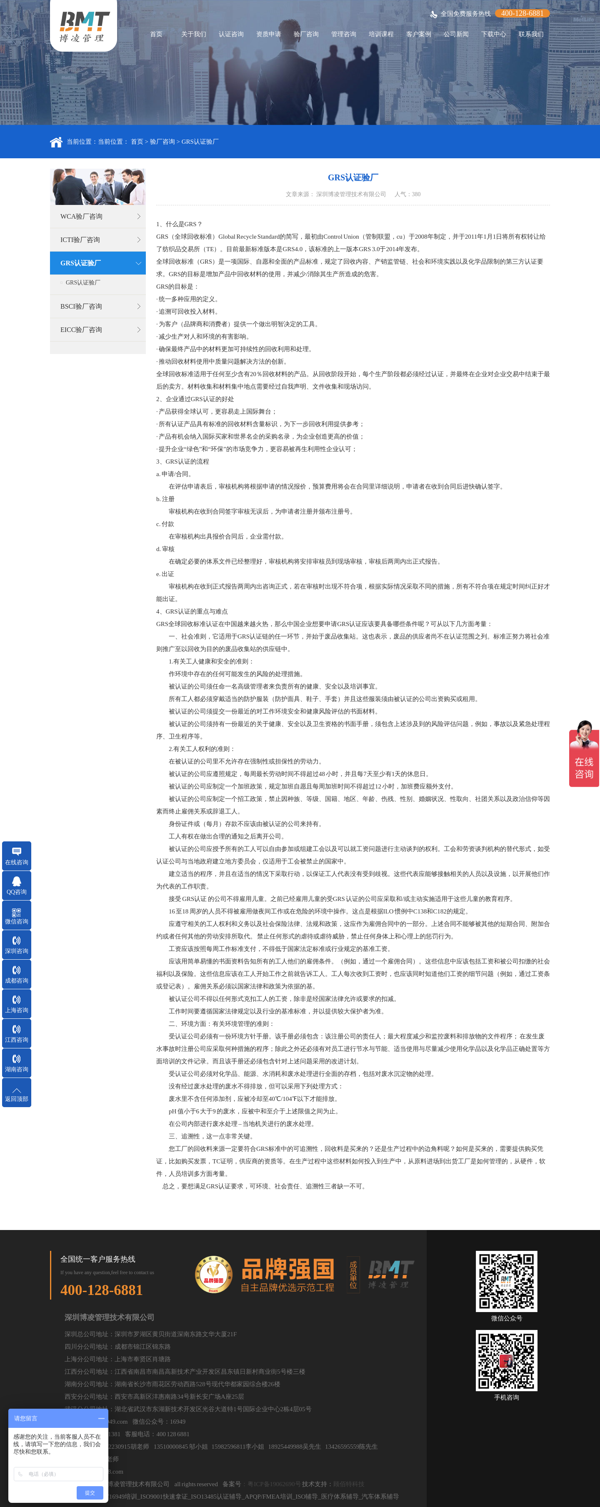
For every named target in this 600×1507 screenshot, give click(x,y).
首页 (156, 34)
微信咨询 (16, 921)
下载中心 (493, 34)
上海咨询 (16, 1010)
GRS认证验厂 (200, 141)
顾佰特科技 (349, 1484)
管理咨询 (343, 34)
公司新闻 (456, 34)
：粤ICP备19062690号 (271, 1484)
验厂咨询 (306, 34)
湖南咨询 (16, 1069)
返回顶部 (16, 1099)
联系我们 (531, 34)
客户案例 (418, 34)
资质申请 (268, 34)
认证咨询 (231, 34)
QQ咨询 (17, 892)
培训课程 (381, 34)
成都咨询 (16, 981)
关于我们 (193, 34)
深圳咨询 (16, 951)
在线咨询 (16, 862)
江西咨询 (16, 1040)
